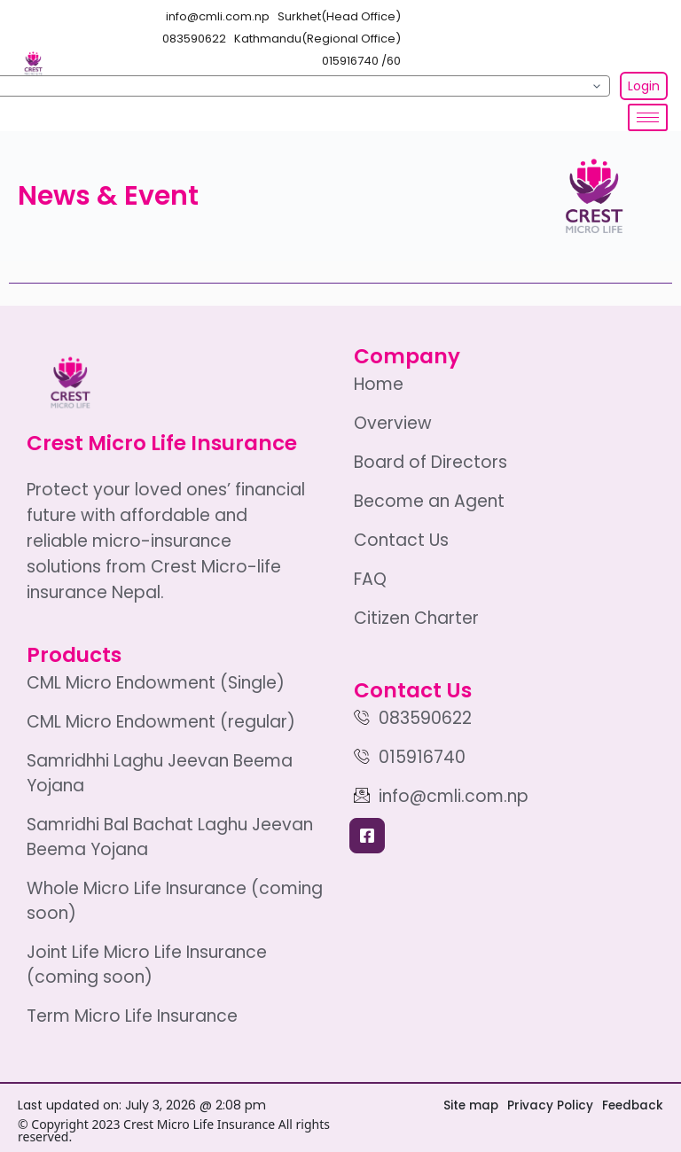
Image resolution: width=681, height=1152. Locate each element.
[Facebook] (367, 835)
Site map (466, 1105)
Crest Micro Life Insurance (162, 443)
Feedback (631, 1105)
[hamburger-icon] (648, 117)
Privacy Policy (547, 1105)
